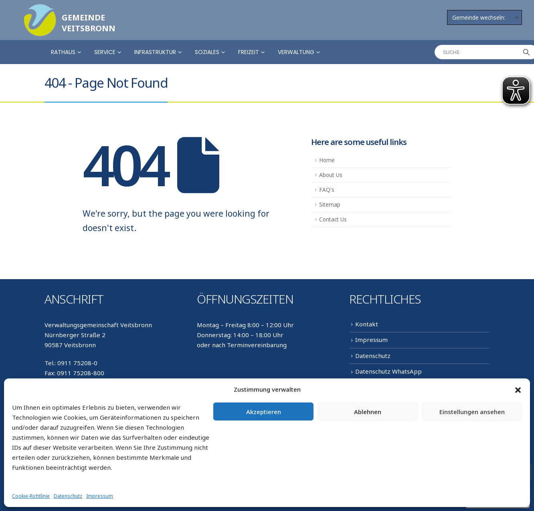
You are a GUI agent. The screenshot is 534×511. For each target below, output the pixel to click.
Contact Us (333, 219)
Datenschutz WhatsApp (388, 371)
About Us (330, 175)
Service (104, 52)
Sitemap (329, 204)
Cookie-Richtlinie (31, 496)
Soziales (207, 52)
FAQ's (326, 189)
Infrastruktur (155, 52)
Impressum (99, 496)
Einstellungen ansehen (472, 412)
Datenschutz (68, 496)
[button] (518, 390)
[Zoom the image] (40, 9)
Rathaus (63, 52)
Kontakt (366, 324)
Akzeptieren (263, 412)
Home (327, 160)
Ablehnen (367, 412)
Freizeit (248, 52)
